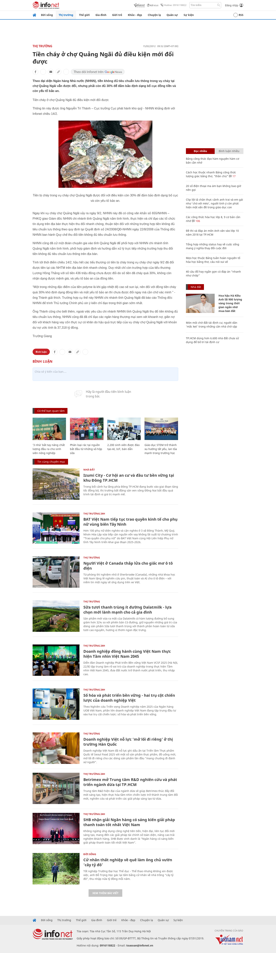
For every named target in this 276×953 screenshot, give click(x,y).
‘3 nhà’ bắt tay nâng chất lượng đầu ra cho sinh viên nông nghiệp (49, 449)
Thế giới (84, 15)
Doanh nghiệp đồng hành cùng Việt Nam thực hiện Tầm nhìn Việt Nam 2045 (127, 654)
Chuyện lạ (154, 15)
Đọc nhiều (200, 151)
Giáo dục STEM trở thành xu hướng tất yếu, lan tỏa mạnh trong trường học (161, 449)
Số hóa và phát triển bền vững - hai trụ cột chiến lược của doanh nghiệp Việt (129, 698)
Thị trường (66, 15)
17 (232, 176)
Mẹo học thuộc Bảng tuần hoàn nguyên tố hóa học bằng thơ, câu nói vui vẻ (213, 260)
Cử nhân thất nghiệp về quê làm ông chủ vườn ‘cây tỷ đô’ (127, 862)
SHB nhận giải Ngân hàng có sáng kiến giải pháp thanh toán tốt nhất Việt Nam (129, 822)
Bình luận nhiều (229, 151)
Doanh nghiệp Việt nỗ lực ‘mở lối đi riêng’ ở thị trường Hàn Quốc (128, 742)
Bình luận (41, 351)
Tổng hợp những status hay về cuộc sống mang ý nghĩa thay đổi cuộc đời (212, 246)
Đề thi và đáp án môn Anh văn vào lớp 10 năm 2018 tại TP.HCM (212, 232)
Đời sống (47, 15)
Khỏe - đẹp (135, 15)
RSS (238, 15)
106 (196, 221)
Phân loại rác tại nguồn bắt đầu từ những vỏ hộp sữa (86, 449)
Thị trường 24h (94, 513)
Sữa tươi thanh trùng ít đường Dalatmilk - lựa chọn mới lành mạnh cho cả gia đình (127, 610)
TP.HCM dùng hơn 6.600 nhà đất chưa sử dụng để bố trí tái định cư (212, 340)
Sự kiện (189, 15)
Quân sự (172, 15)
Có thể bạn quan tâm (51, 411)
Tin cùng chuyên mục (51, 461)
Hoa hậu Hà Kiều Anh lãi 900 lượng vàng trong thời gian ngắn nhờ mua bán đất (230, 303)
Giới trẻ (117, 15)
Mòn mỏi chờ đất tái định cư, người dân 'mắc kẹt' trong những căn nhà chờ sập (211, 324)
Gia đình (100, 15)
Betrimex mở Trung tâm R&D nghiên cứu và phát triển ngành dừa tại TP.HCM (130, 782)
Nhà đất (89, 469)
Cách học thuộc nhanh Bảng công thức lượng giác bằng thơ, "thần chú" (211, 174)
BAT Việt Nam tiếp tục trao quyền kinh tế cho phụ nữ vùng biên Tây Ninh (130, 522)
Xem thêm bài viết (105, 893)
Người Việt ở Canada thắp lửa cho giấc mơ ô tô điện (128, 566)
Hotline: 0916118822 (172, 5)
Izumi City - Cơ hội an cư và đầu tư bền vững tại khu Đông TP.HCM (128, 478)
